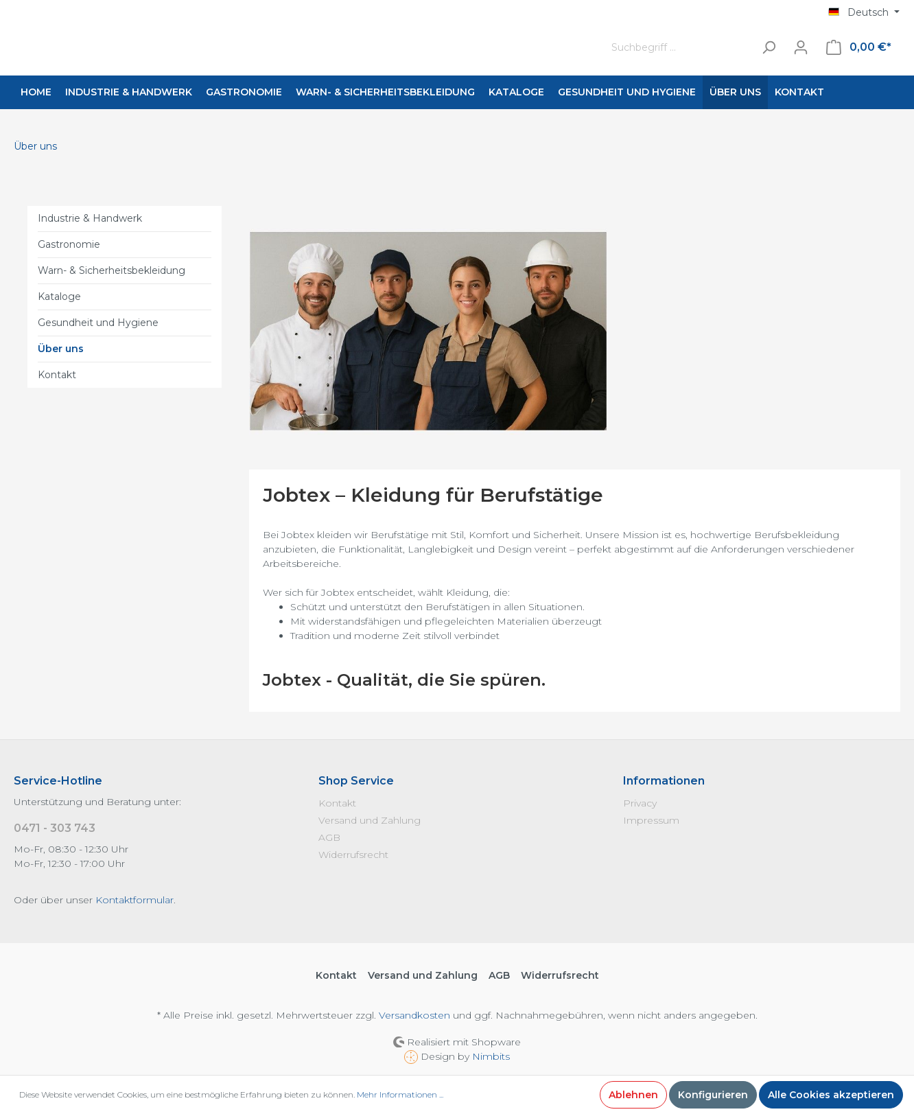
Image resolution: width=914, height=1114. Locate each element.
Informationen (664, 780)
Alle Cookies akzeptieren (831, 1095)
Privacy (640, 803)
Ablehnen (633, 1095)
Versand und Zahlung (369, 820)
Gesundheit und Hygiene (98, 322)
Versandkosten (414, 1015)
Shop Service (356, 780)
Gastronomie (69, 244)
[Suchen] (768, 48)
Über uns (61, 349)
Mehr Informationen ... (400, 1094)
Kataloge (59, 296)
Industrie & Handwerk (90, 218)
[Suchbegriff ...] (679, 48)
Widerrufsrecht (353, 854)
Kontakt (57, 375)
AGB (329, 837)
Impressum (651, 820)
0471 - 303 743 (54, 828)
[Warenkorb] (858, 47)
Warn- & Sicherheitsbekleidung (111, 270)
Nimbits (491, 1056)
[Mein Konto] (800, 47)
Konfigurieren (713, 1095)
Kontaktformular (134, 900)
